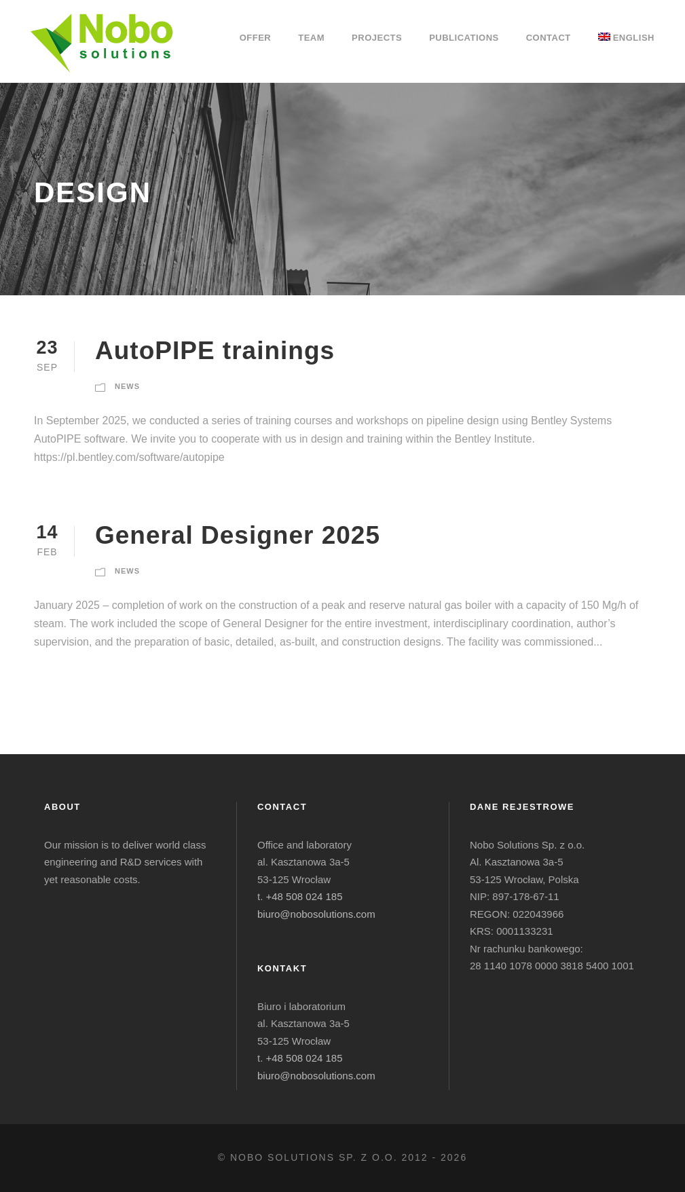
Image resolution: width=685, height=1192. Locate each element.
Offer (256, 38)
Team (311, 38)
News (127, 386)
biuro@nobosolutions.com (316, 914)
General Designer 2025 (237, 535)
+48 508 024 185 (304, 896)
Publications (464, 38)
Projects (377, 38)
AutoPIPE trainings (215, 351)
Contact (548, 38)
